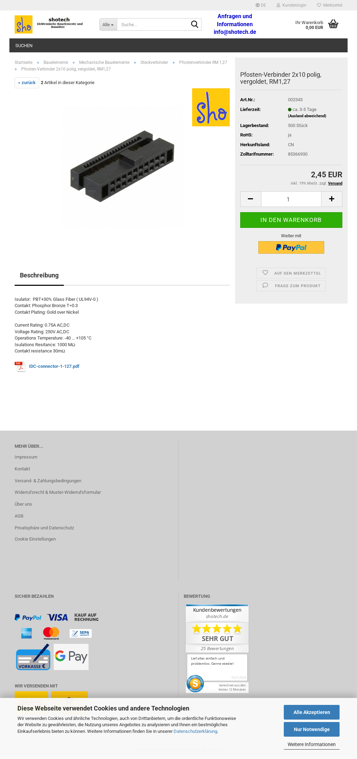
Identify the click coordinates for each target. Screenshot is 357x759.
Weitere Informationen (312, 744)
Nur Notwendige (312, 729)
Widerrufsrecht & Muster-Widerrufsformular (58, 492)
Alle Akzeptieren (312, 712)
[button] (260, 5)
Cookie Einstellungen (35, 539)
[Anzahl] (291, 199)
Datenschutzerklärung (195, 731)
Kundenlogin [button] (291, 5)
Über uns (23, 504)
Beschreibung (39, 275)
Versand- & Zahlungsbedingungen (48, 480)
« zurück (27, 82)
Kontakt (22, 468)
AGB (19, 516)
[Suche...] (108, 24)
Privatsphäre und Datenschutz (44, 527)
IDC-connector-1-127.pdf (54, 366)
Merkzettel (329, 5)
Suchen (23, 45)
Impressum (26, 457)
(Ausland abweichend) (307, 116)
